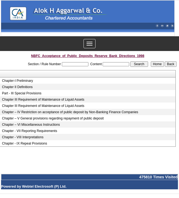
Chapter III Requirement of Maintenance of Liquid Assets (43, 99)
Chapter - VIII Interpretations (22, 137)
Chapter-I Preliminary (17, 81)
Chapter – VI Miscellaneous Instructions (31, 125)
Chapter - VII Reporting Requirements (29, 131)
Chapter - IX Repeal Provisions (24, 143)
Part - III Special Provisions (21, 93)
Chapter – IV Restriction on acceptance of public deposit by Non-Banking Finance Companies (70, 112)
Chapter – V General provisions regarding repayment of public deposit (53, 118)
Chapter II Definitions (17, 87)
